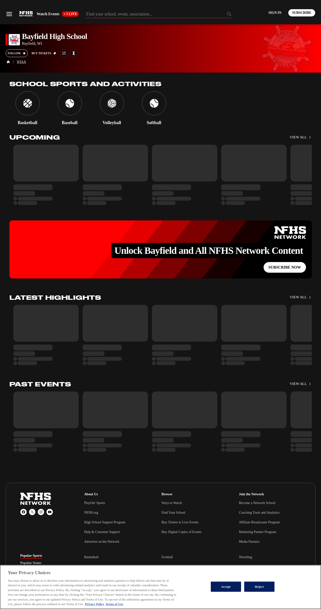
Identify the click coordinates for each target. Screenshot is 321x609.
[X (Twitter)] (32, 512)
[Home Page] (8, 62)
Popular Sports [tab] (31, 555)
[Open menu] (9, 14)
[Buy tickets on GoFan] (44, 53)
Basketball (91, 557)
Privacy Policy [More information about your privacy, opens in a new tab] (94, 604)
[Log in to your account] (275, 12)
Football (167, 557)
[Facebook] (23, 512)
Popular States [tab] (30, 563)
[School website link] (64, 53)
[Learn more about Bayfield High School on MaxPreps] (74, 53)
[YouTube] (50, 512)
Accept (226, 586)
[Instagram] (41, 512)
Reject (259, 586)
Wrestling (245, 557)
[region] (160, 587)
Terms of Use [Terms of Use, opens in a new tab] (114, 604)
